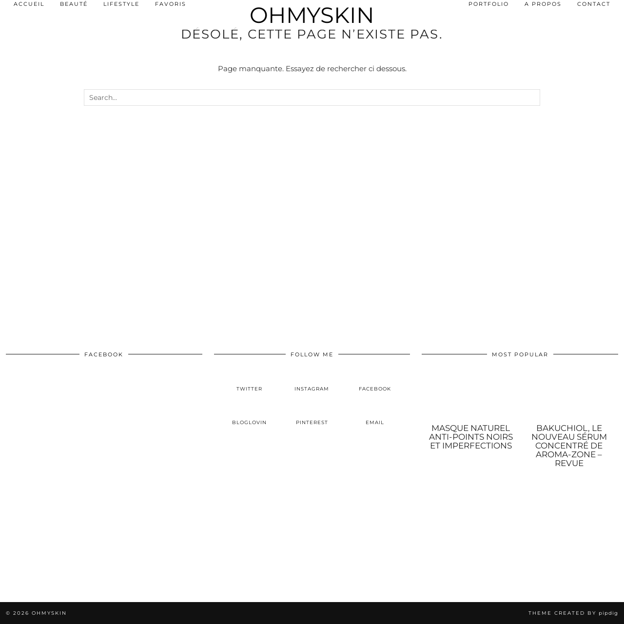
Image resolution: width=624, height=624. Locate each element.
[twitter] (249, 381)
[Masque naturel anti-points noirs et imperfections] (470, 394)
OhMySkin (312, 15)
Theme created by (573, 613)
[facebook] (374, 381)
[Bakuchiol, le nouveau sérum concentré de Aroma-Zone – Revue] (569, 394)
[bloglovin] (249, 415)
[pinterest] (312, 415)
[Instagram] (52, 550)
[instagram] (312, 381)
